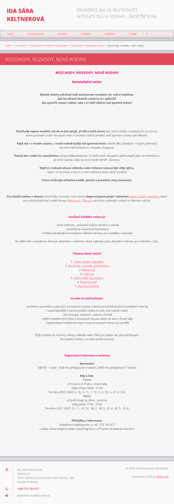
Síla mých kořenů (88, 286)
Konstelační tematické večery (87, 45)
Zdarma (86, 33)
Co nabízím (20, 45)
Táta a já (87, 200)
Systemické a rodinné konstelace (49, 45)
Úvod (10, 33)
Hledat (165, 10)
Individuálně (35, 33)
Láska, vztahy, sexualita (88, 262)
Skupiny (62, 33)
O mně (133, 33)
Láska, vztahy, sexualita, (144, 196)
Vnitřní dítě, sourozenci (88, 278)
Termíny (110, 33)
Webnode (162, 477)
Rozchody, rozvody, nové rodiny (88, 266)
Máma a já (73, 200)
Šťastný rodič (88, 282)
